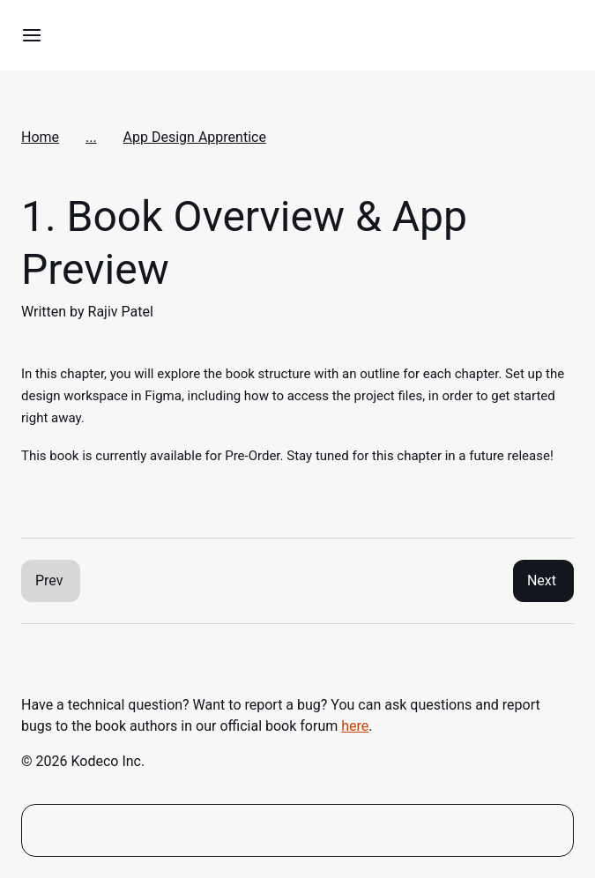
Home (40, 137)
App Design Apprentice (194, 137)
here (354, 726)
